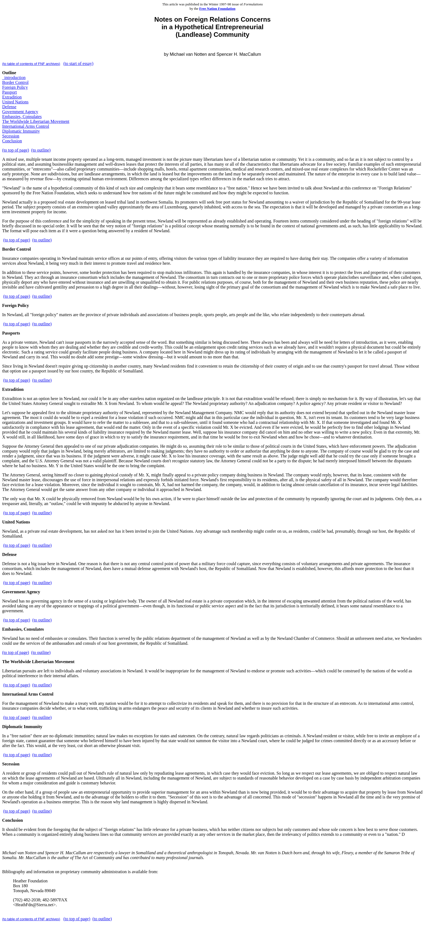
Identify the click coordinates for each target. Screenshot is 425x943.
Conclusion (12, 141)
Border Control (15, 82)
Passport (9, 92)
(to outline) (41, 150)
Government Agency (20, 111)
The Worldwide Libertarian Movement (35, 121)
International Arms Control (25, 126)
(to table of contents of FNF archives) (31, 64)
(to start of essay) (78, 63)
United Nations (15, 102)
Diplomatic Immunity (21, 131)
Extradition (12, 97)
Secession (10, 136)
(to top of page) (15, 150)
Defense (9, 106)
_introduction (13, 77)
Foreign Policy (15, 87)
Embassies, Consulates (22, 116)
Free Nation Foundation (217, 8)
